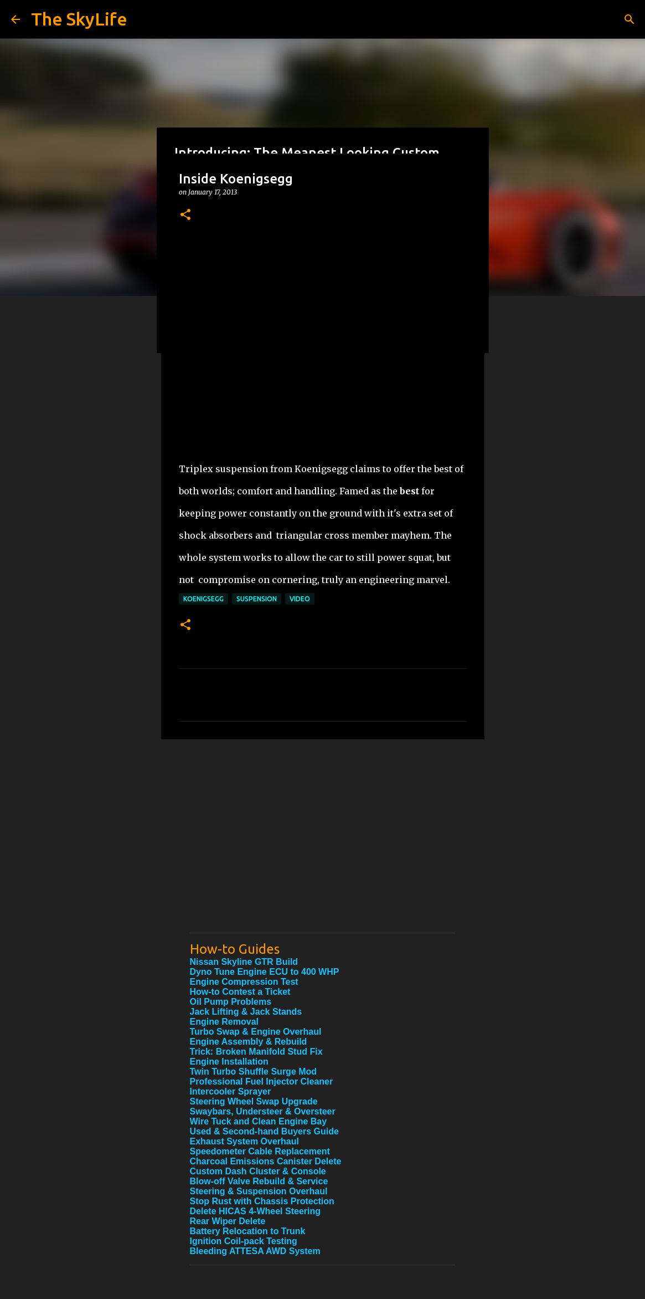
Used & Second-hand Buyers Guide (264, 1131)
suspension (256, 598)
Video (300, 598)
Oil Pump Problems (231, 1001)
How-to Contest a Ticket (240, 991)
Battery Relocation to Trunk (248, 1231)
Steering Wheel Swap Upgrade (254, 1101)
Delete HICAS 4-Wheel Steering (255, 1211)
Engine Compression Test (244, 981)
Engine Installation (229, 1061)
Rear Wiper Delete (228, 1221)
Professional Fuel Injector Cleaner (261, 1081)
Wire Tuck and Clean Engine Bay (258, 1121)
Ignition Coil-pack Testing (243, 1241)
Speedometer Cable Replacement (260, 1151)
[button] (185, 215)
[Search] (629, 19)
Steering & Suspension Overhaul (259, 1191)
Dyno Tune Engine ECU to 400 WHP (264, 971)
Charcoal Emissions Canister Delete (266, 1161)
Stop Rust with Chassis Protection (262, 1201)
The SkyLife (79, 19)
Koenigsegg (203, 598)
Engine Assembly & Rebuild (248, 1041)
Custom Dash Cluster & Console (258, 1171)
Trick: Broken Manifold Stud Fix (256, 1051)
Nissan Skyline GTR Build (244, 961)
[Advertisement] (323, 846)
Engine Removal (224, 1021)
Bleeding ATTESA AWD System (255, 1251)
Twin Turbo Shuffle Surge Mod (253, 1071)
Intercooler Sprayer (230, 1091)
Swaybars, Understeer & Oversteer (263, 1111)
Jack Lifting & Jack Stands (246, 1011)
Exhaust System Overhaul (244, 1141)
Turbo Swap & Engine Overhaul (256, 1031)
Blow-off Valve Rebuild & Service (259, 1181)
